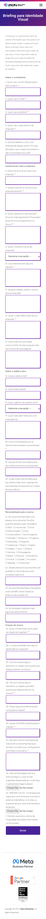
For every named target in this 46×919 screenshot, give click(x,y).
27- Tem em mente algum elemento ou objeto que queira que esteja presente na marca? (23, 666)
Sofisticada (12, 542)
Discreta (11, 552)
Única (25, 531)
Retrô (23, 545)
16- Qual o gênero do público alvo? (21, 402)
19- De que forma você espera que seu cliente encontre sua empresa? (21, 464)
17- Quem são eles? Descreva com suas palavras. (21, 417)
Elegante (24, 542)
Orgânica (34, 538)
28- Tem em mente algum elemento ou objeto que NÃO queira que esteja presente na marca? (20, 688)
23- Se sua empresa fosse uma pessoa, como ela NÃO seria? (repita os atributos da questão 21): (23, 591)
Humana (32, 559)
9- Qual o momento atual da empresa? (18, 249)
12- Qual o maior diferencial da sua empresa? (21, 317)
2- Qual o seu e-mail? (15, 99)
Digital (32, 545)
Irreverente (20, 527)
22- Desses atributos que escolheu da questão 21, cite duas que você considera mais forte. (22, 571)
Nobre (10, 556)
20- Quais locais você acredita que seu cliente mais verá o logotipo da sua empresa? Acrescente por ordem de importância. (22, 484)
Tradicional (12, 545)
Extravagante (24, 552)
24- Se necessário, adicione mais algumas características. (19, 610)
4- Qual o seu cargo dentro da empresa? (19, 127)
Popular (20, 556)
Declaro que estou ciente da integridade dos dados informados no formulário (22, 819)
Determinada (13, 531)
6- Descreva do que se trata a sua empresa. (20, 173)
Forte (31, 527)
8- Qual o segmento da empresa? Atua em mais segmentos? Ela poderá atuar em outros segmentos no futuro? (22, 219)
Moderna (23, 538)
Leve (19, 549)
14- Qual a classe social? (16, 376)
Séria (9, 527)
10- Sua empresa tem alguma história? (19, 265)
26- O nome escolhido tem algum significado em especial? (21, 647)
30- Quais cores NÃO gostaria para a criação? (22, 725)
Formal (10, 559)
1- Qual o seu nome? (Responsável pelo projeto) (21, 84)
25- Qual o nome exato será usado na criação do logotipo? (22, 630)
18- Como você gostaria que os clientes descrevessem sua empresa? (22, 443)
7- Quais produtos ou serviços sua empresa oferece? (21, 189)
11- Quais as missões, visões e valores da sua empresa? (21, 291)
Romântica (32, 556)
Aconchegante (30, 534)
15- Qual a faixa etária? (15, 389)
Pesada (10, 549)
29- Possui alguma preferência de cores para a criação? (21, 708)
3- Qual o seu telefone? (16, 112)
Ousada (20, 559)
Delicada (11, 538)
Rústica (28, 549)
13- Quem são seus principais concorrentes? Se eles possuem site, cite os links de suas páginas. (22, 345)
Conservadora (13, 534)
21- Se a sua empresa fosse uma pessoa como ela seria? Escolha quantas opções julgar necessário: (21, 520)
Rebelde (11, 563)
